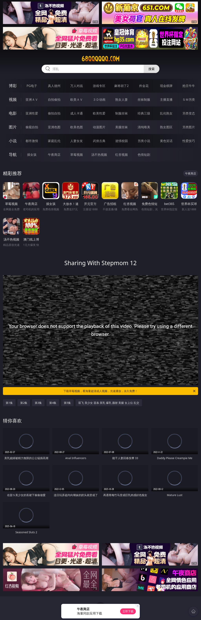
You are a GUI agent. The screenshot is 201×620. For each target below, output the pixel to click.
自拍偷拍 (54, 99)
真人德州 (54, 86)
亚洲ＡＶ (32, 99)
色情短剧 (144, 154)
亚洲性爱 (32, 113)
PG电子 (31, 86)
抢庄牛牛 (188, 86)
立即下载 (127, 611)
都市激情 (32, 141)
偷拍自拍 (54, 113)
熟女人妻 (121, 99)
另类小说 (144, 141)
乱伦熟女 (166, 113)
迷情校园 (121, 141)
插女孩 (32, 154)
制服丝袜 (121, 113)
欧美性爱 (99, 113)
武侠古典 (99, 141)
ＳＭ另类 (188, 99)
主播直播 (166, 99)
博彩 (13, 85)
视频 (13, 99)
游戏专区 (99, 86)
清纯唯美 (144, 127)
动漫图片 (99, 127)
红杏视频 (121, 154)
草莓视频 (76, 154)
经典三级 (144, 113)
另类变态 (188, 113)
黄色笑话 (166, 141)
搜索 (151, 69)
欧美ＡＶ (76, 99)
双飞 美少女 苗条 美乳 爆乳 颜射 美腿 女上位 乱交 (108, 403)
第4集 (52, 403)
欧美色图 (76, 127)
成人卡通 (76, 113)
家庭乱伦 (54, 141)
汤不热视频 (99, 154)
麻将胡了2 (121, 86)
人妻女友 (76, 141)
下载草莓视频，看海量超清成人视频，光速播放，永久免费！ (129, 391)
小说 (13, 140)
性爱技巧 (188, 141)
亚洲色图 (54, 127)
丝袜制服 (144, 99)
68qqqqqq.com (100, 59)
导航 (13, 154)
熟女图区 (166, 127)
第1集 (9, 403)
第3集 (38, 403)
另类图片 (188, 127)
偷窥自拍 (32, 127)
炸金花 (144, 86)
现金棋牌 (166, 86)
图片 (13, 127)
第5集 (67, 403)
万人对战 (76, 86)
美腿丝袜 (121, 127)
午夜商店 (54, 154)
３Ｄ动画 (99, 99)
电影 (13, 113)
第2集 (23, 403)
